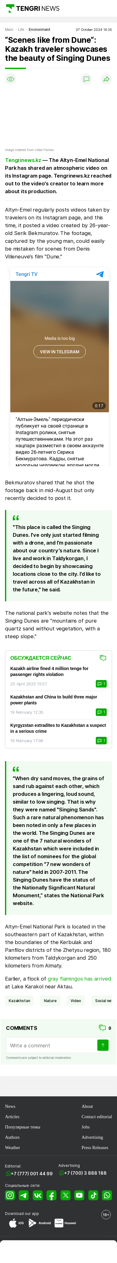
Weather (12, 1147)
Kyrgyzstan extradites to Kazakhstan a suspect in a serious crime (58, 728)
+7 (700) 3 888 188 (85, 1173)
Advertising (92, 1137)
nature (50, 1000)
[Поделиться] (106, 79)
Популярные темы (22, 1126)
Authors (12, 1137)
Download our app (22, 1213)
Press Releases (94, 1147)
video (76, 1000)
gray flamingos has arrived (79, 979)
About (87, 1106)
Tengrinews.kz (23, 160)
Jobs (85, 1126)
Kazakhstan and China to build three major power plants (53, 699)
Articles (12, 1116)
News (10, 1106)
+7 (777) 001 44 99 (32, 1173)
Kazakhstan (19, 1000)
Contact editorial (96, 1116)
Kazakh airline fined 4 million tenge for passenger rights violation (49, 671)
